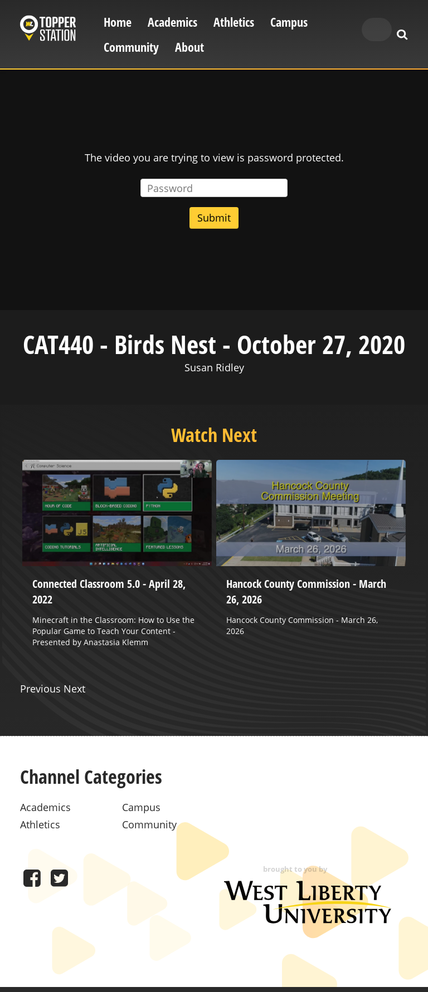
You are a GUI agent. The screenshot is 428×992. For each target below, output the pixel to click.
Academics (172, 22)
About (189, 47)
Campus (289, 22)
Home (118, 22)
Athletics (233, 22)
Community (131, 47)
